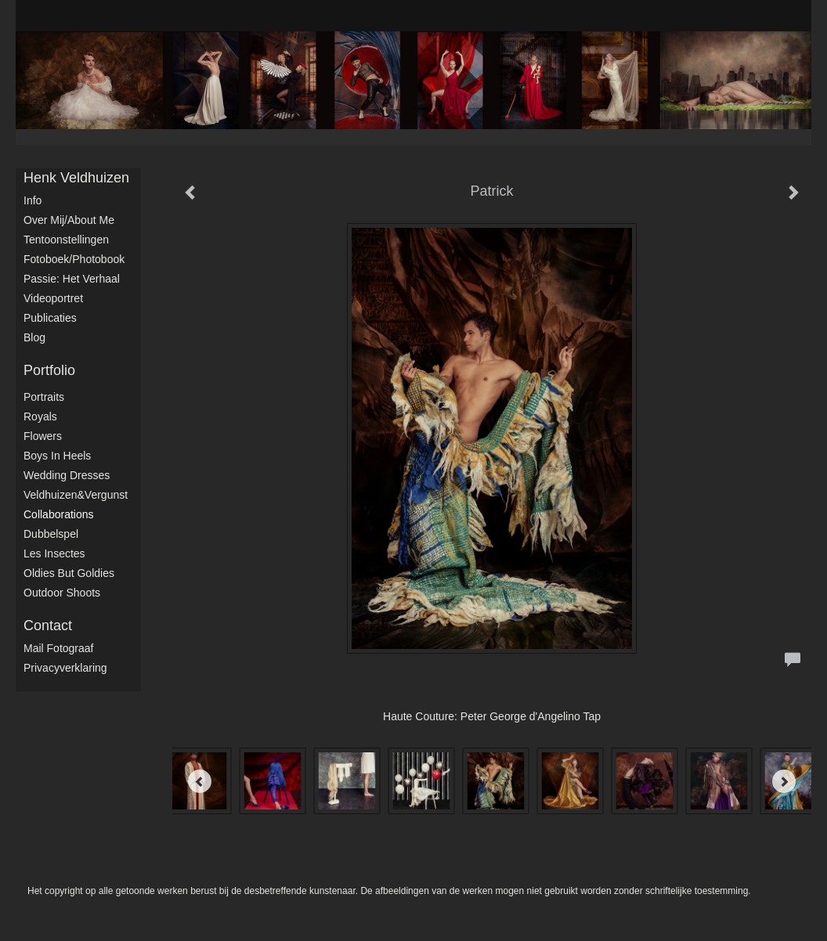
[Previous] (199, 781)
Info (32, 200)
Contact (47, 625)
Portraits (43, 397)
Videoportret (53, 298)
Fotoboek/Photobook (74, 259)
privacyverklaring (65, 668)
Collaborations (58, 514)
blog (34, 337)
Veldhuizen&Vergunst (75, 495)
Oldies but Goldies (68, 573)
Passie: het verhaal (71, 278)
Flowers (42, 436)
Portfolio (49, 370)
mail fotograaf (58, 648)
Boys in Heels (57, 455)
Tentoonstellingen (66, 239)
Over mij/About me (68, 220)
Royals (40, 416)
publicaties (50, 318)
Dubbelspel (50, 534)
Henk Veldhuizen (76, 178)
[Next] (784, 781)
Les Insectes (54, 553)
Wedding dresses (66, 475)
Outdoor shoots (61, 592)
